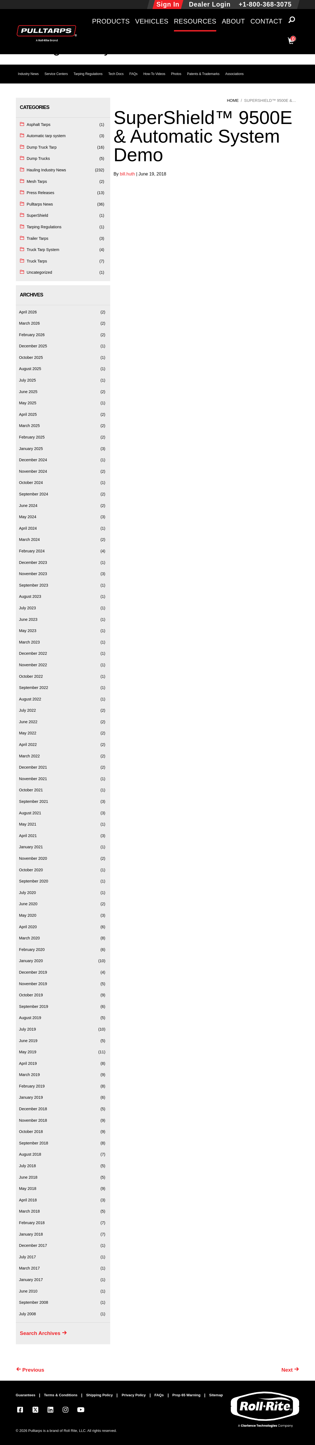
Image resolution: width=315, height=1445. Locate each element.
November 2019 (33, 984)
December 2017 (33, 1245)
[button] (292, 21)
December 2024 (33, 460)
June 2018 (28, 1177)
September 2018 (33, 1143)
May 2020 (27, 915)
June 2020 (28, 904)
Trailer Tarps (37, 238)
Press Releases (40, 193)
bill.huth (128, 174)
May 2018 (27, 1188)
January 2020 (31, 961)
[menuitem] (28, 1395)
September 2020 (33, 881)
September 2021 (33, 801)
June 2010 (28, 1291)
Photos (176, 74)
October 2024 (31, 482)
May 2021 (27, 824)
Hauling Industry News (46, 170)
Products (111, 21)
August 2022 (30, 699)
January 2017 (31, 1279)
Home (233, 100)
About (233, 21)
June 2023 (28, 619)
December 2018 (33, 1109)
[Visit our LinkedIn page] (50, 1410)
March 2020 (29, 938)
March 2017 (29, 1268)
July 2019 (27, 1029)
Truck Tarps (37, 261)
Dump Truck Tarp (42, 147)
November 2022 (33, 665)
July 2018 (27, 1166)
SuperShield (37, 215)
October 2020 (31, 870)
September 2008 (33, 1302)
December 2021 (33, 767)
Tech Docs (116, 74)
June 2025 (28, 392)
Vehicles (151, 21)
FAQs (133, 74)
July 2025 (27, 380)
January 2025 (31, 448)
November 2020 (33, 858)
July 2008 (27, 1314)
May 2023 (27, 630)
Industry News (28, 74)
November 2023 (33, 574)
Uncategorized (39, 272)
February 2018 (32, 1223)
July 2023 (27, 608)
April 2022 (28, 744)
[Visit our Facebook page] (20, 1410)
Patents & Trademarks (203, 74)
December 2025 (33, 346)
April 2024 (28, 528)
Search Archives (40, 1333)
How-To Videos (154, 74)
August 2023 (30, 596)
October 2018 (31, 1131)
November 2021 (33, 779)
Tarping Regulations (88, 74)
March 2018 (29, 1211)
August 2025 (30, 369)
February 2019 (32, 1086)
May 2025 (27, 403)
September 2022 (33, 687)
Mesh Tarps (37, 181)
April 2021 (28, 835)
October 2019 (31, 995)
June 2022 (28, 722)
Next (287, 1370)
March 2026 (29, 323)
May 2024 (27, 517)
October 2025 (31, 357)
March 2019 (29, 1074)
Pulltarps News (40, 204)
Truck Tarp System (43, 249)
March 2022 (29, 756)
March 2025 (29, 425)
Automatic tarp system (46, 136)
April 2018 (28, 1200)
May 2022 (27, 733)
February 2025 (32, 437)
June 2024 (28, 505)
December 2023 (33, 562)
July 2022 (27, 710)
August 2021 (30, 813)
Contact (266, 21)
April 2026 (28, 312)
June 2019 (28, 1041)
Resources (195, 21)
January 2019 (31, 1097)
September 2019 (33, 1006)
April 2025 (28, 414)
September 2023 (33, 585)
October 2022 (31, 676)
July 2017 (27, 1257)
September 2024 (33, 494)
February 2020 (32, 949)
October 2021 (31, 790)
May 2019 (27, 1052)
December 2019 (33, 972)
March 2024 (29, 539)
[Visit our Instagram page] (65, 1410)
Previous (33, 1370)
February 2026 (32, 335)
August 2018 (30, 1154)
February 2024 (32, 551)
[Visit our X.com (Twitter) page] (35, 1410)
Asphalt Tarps (39, 124)
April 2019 (28, 1063)
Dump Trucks (38, 158)
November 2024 (33, 471)
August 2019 (30, 1018)
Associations (234, 74)
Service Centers (56, 74)
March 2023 (29, 642)
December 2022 (33, 653)
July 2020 (27, 892)
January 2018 (31, 1234)
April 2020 (28, 927)
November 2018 (33, 1120)
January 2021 (31, 847)
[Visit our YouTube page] (80, 1410)
